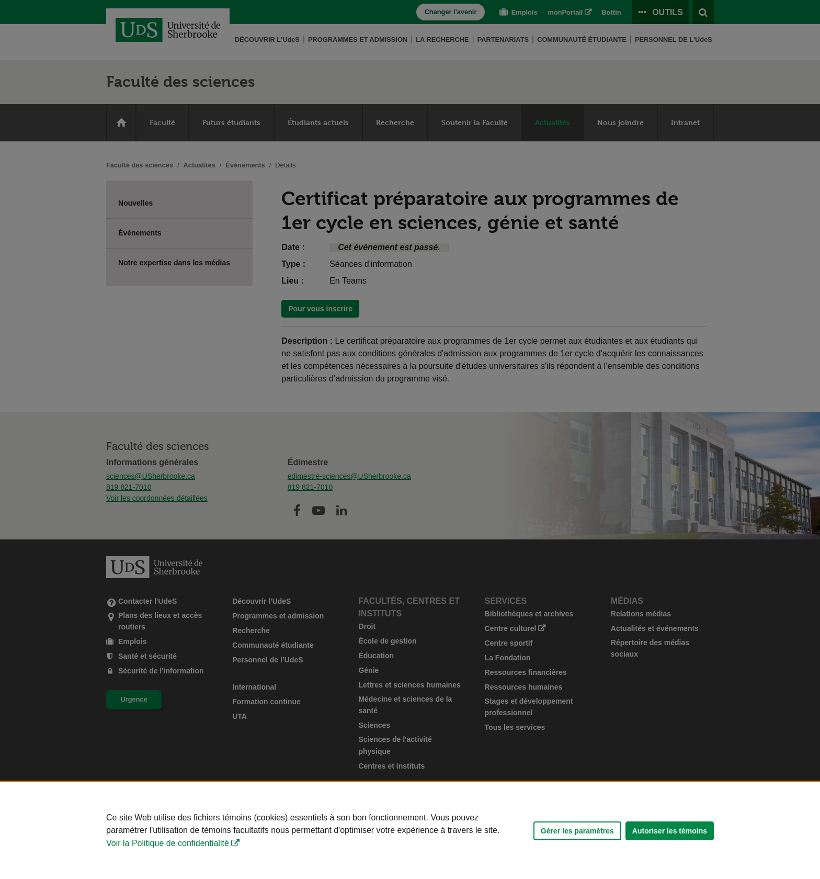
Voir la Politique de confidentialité (167, 843)
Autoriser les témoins (669, 831)
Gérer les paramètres (577, 831)
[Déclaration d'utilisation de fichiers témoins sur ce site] (410, 830)
